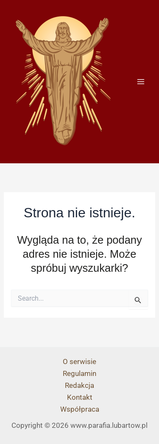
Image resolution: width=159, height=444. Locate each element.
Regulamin (79, 373)
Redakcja (79, 385)
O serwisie (79, 361)
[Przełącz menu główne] (141, 81)
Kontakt (79, 397)
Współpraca (79, 409)
